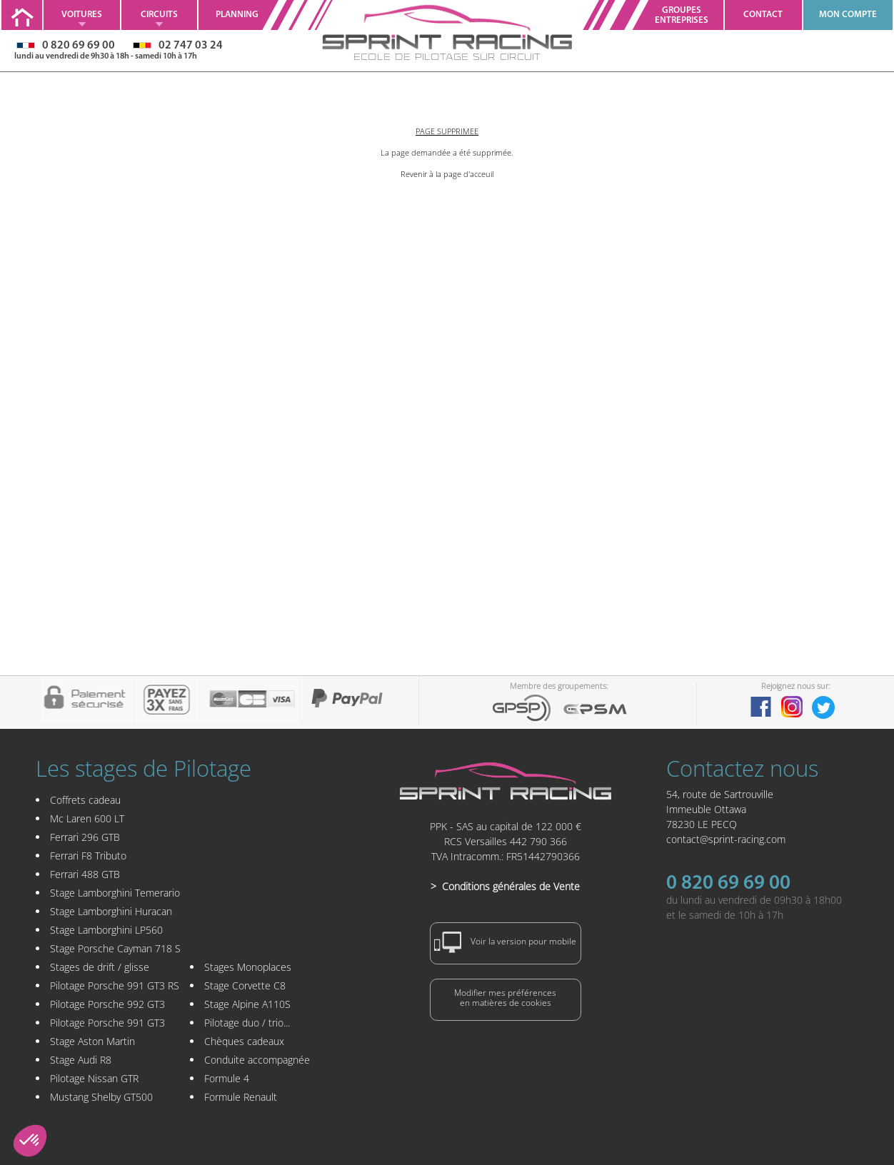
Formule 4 (226, 1078)
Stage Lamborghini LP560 (106, 930)
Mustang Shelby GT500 (101, 1097)
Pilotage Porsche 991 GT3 (107, 1022)
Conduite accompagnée (257, 1059)
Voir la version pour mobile (505, 942)
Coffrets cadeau (85, 800)
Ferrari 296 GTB (85, 837)
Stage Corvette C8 (245, 985)
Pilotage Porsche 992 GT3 (107, 1004)
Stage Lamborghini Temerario (115, 892)
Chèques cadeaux (244, 1041)
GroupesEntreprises (681, 15)
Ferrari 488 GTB (85, 874)
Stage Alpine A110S (247, 1004)
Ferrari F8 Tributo (88, 855)
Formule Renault (240, 1097)
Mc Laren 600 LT (87, 818)
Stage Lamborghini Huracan (111, 911)
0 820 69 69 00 (728, 884)
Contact (763, 14)
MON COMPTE (848, 14)
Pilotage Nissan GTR (94, 1078)
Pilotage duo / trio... (247, 1022)
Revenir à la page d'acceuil (447, 173)
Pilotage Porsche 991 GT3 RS (114, 985)
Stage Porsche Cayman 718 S (115, 948)
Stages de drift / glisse (99, 967)
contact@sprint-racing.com (725, 839)
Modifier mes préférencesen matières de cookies (505, 998)
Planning (237, 14)
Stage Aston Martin (92, 1041)
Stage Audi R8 (80, 1059)
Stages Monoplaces (247, 967)
